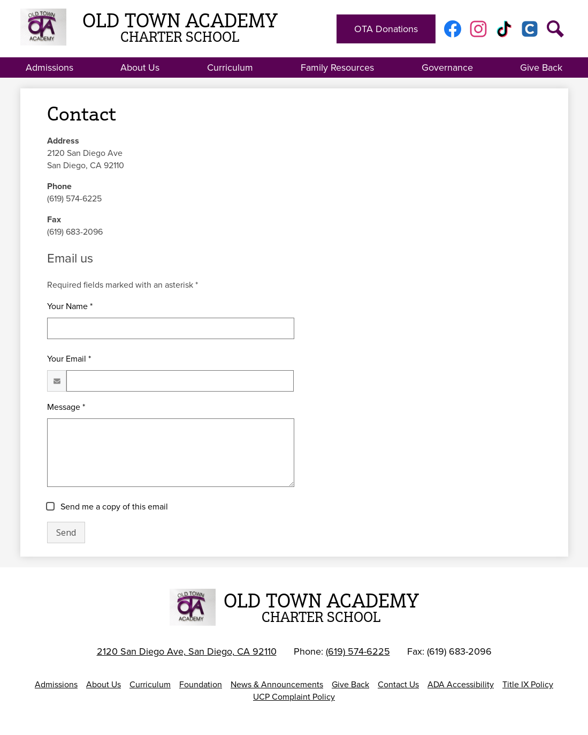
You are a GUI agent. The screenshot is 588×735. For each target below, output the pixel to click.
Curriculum (150, 684)
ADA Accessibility (460, 684)
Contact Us (398, 684)
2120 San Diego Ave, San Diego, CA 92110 (187, 651)
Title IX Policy (527, 684)
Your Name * (70, 306)
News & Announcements (277, 684)
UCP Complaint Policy (294, 697)
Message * (66, 407)
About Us (103, 684)
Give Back (350, 684)
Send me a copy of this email (113, 506)
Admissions (56, 684)
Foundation (200, 684)
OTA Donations (386, 29)
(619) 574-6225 (358, 651)
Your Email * (69, 358)
